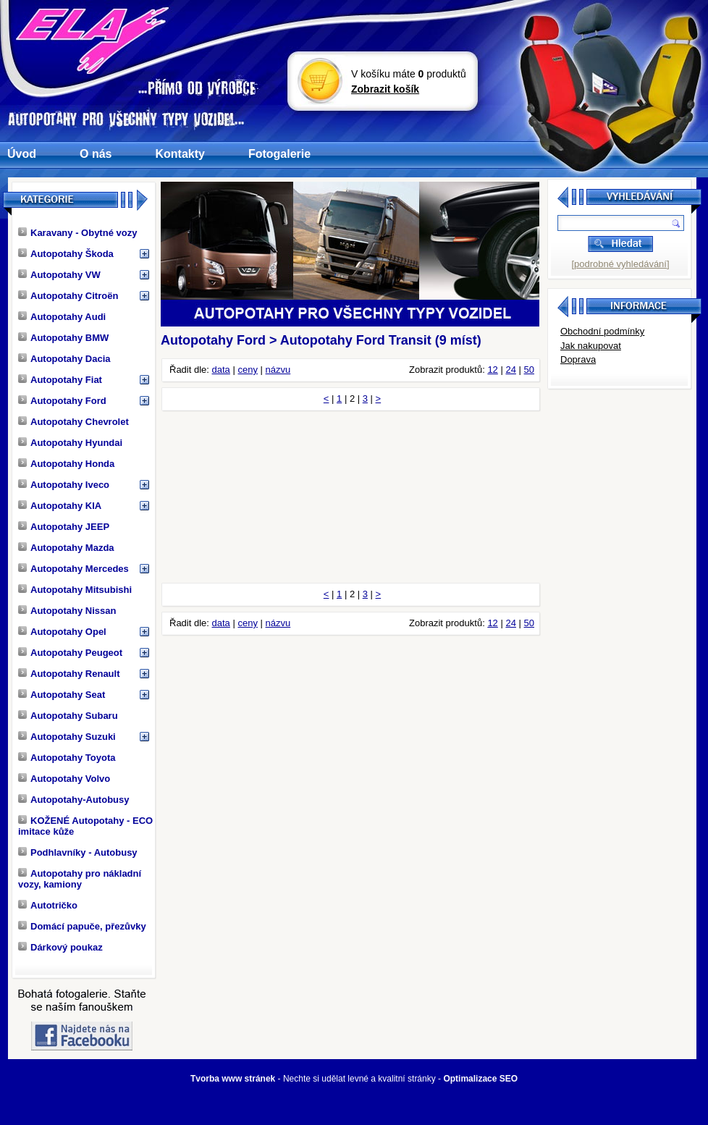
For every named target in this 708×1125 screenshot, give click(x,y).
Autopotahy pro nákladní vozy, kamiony (79, 879)
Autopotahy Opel (62, 631)
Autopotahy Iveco (63, 484)
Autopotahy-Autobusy (73, 799)
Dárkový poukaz (60, 947)
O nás (95, 154)
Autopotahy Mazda (66, 547)
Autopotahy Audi (62, 316)
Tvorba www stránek (232, 1079)
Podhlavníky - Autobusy (78, 852)
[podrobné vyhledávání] (620, 263)
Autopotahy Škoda (66, 253)
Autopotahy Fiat (60, 379)
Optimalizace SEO (480, 1079)
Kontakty (179, 154)
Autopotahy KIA (59, 505)
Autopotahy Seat (61, 694)
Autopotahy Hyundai (70, 442)
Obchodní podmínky (602, 331)
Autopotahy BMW (63, 337)
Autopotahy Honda (66, 463)
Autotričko (47, 905)
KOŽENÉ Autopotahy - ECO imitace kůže (85, 826)
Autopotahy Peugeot (70, 652)
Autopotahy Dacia (64, 358)
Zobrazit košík (385, 89)
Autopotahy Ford (62, 400)
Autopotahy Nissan (67, 610)
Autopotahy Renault (69, 673)
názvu (278, 369)
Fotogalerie (279, 154)
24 (510, 369)
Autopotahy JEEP (63, 526)
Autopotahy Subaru (68, 715)
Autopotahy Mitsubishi (75, 589)
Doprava (578, 359)
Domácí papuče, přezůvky (82, 926)
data (221, 369)
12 (492, 369)
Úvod (21, 154)
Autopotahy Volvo (64, 778)
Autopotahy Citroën (68, 295)
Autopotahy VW (59, 274)
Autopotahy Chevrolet (73, 421)
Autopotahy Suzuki (67, 736)
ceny (247, 369)
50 (529, 369)
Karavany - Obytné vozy (77, 232)
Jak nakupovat (590, 345)
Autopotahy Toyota (66, 757)
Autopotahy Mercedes (73, 568)
